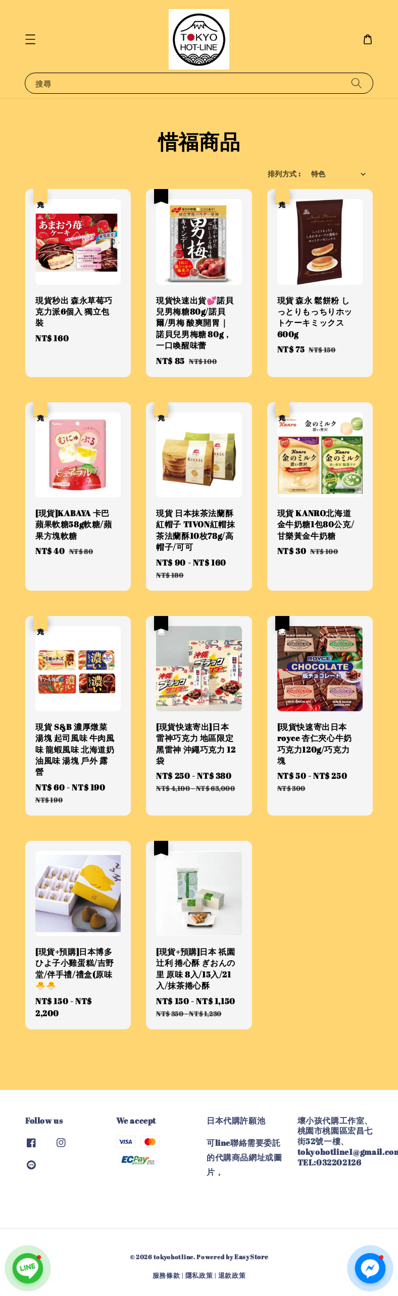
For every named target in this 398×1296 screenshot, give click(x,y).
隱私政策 (199, 1275)
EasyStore (251, 1256)
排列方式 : (284, 173)
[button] (30, 39)
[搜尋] (356, 83)
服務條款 (166, 1275)
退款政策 (232, 1275)
